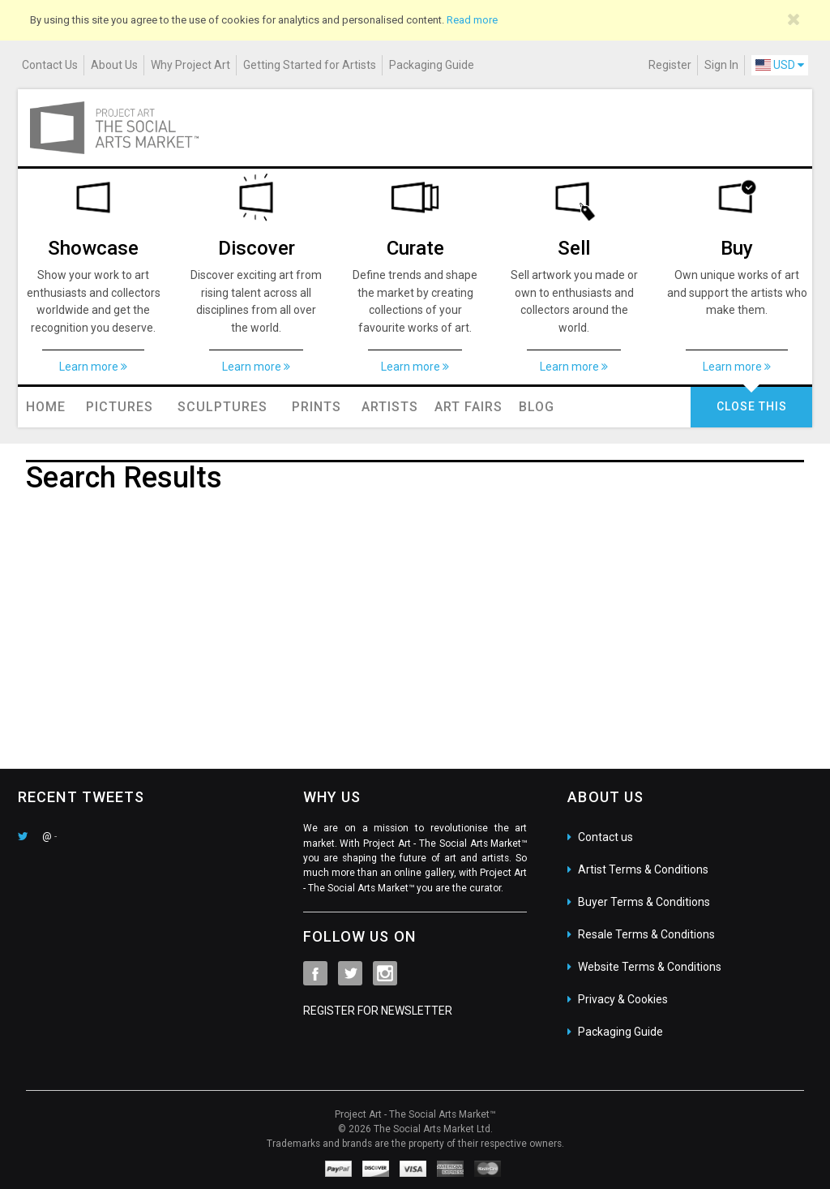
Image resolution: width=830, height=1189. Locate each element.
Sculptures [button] (222, 406)
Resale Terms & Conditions (646, 934)
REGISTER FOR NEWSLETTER (377, 1010)
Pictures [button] (119, 406)
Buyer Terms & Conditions (644, 901)
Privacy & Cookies (623, 999)
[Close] (794, 19)
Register (669, 64)
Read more (472, 20)
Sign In (721, 64)
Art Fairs (468, 406)
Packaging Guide (431, 64)
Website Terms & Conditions (649, 966)
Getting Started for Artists (309, 64)
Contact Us (50, 64)
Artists (390, 406)
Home (46, 406)
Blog (536, 406)
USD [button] (779, 64)
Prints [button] (316, 406)
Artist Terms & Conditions (643, 869)
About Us (114, 64)
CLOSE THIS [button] (752, 406)
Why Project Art (190, 64)
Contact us (605, 837)
